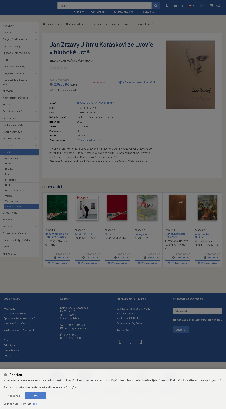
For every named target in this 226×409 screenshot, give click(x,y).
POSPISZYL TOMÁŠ (85, 242)
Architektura (11, 162)
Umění (6, 156)
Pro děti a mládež (12, 115)
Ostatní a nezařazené (14, 237)
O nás (7, 340)
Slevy (6, 251)
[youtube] (140, 341)
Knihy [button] (77, 16)
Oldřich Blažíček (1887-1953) (175, 240)
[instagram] (130, 341)
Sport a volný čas (12, 136)
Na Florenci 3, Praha (128, 318)
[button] (190, 7)
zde (35, 403)
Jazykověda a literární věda (15, 86)
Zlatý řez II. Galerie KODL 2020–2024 (56, 240)
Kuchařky (8, 95)
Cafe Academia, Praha (129, 323)
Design (8, 168)
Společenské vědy (13, 129)
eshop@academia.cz (75, 328)
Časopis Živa (11, 350)
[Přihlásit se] (174, 7)
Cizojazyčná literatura (15, 43)
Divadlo (9, 173)
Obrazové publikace (15, 195)
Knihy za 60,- (10, 258)
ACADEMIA (8, 30)
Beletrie (7, 37)
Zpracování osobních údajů (19, 318)
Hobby (6, 64)
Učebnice (8, 150)
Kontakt (65, 298)
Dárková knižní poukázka (16, 244)
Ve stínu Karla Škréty (203, 240)
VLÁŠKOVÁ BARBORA (80, 65)
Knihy (59, 28)
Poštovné (9, 308)
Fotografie (10, 184)
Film (7, 179)
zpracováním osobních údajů (207, 319)
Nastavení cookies (15, 323)
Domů (47, 28)
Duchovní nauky (11, 50)
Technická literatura (14, 143)
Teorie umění (11, 205)
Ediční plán (10, 345)
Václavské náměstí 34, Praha (133, 308)
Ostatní (8, 200)
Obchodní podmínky (15, 313)
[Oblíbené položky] (202, 8)
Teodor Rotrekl (84, 238)
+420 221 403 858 (72, 324)
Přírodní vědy (10, 122)
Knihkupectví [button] (123, 16)
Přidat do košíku (57, 267)
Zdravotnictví (10, 217)
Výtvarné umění (13, 211)
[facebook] (120, 341)
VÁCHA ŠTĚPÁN (203, 246)
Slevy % (148, 16)
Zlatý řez (110, 238)
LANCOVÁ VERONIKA (56, 246)
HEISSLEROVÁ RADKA (206, 249)
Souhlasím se (199, 319)
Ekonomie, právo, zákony (16, 57)
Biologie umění (144, 238)
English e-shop (12, 355)
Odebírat (180, 329)
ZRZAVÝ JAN (57, 65)
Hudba (8, 189)
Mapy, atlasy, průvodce (15, 102)
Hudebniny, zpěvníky (14, 71)
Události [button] (97, 16)
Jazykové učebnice (13, 78)
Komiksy (7, 231)
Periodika (8, 109)
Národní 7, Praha (126, 313)
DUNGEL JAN (142, 242)
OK (36, 395)
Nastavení (14, 395)
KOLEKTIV (50, 249)
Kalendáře (8, 224)
